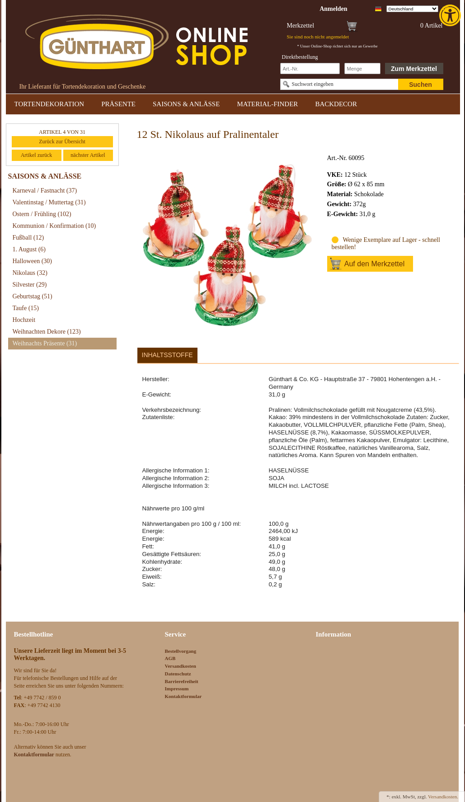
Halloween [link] (32, 261)
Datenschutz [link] (178, 673)
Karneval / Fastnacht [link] (45, 190)
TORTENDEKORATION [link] (49, 104)
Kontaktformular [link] (183, 696)
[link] (451, 15)
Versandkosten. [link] (443, 796)
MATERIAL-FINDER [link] (267, 104)
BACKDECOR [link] (336, 104)
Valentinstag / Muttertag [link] (49, 202)
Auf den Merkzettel (374, 264)
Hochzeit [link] (24, 319)
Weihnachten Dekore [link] (47, 331)
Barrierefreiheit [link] (181, 681)
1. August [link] (29, 249)
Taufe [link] (26, 308)
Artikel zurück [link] (36, 155)
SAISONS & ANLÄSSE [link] (186, 104)
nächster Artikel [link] (87, 155)
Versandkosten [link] (180, 666)
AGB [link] (170, 658)
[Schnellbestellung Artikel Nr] (310, 68)
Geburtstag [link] (32, 296)
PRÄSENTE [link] (118, 104)
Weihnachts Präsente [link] (45, 343)
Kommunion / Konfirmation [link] (54, 225)
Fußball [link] (28, 237)
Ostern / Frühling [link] (42, 214)
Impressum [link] (177, 688)
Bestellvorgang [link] (181, 651)
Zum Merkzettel (414, 68)
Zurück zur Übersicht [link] (62, 141)
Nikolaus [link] (30, 272)
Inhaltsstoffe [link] (167, 355)
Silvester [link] (30, 284)
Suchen (420, 84)
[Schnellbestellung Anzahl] (362, 68)
